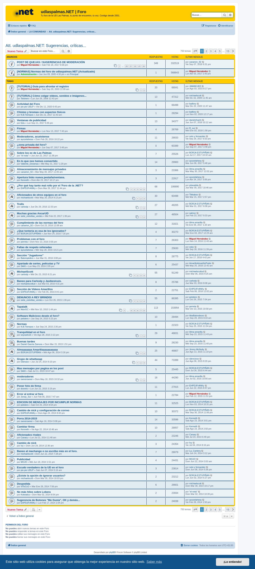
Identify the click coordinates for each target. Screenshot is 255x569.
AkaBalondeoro (196, 315)
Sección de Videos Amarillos (35, 289)
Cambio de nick (26, 442)
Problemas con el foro (31, 239)
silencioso (194, 359)
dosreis (24, 388)
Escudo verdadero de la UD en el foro (40, 467)
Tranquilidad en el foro (31, 332)
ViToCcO (25, 486)
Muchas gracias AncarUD (33, 213)
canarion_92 (195, 62)
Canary (24, 437)
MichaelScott (25, 271)
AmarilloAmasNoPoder (200, 263)
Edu (23, 123)
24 (144, 66)
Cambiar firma (26, 426)
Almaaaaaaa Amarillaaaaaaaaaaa (37, 349)
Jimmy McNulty (196, 349)
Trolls (20, 204)
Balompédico (27, 258)
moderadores (25, 376)
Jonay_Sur (26, 397)
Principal (74, 74)
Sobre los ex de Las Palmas (34, 152)
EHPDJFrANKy (28, 188)
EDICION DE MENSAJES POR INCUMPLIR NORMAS (49, 402)
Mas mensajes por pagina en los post (40, 368)
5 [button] (220, 51)
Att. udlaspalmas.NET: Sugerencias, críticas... (46, 45)
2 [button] (206, 51)
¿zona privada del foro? (32, 144)
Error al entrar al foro (30, 394)
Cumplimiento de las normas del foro (40, 222)
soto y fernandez (197, 136)
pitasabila (193, 185)
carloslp (24, 207)
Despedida (23, 483)
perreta (24, 242)
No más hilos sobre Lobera (34, 491)
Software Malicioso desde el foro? (38, 315)
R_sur (192, 128)
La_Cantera (195, 451)
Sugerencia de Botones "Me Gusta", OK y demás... (48, 500)
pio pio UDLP (27, 106)
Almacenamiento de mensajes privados (41, 169)
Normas (22, 323)
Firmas (21, 128)
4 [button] (215, 51)
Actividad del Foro (28, 103)
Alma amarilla (196, 169)
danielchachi (195, 120)
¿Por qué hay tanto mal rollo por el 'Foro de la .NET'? (50, 185)
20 (127, 66)
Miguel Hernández (30, 65)
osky (191, 247)
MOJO (24, 462)
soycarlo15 (26, 335)
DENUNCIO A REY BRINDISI (34, 297)
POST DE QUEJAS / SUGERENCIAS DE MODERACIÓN (51, 62)
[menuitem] (32, 25)
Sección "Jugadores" (30, 255)
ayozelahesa (27, 139)
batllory (192, 103)
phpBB (112, 552)
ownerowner (27, 379)
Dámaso (25, 361)
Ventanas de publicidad (31, 120)
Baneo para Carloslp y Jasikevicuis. (39, 281)
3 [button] (211, 51)
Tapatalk (22, 306)
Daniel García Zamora (31, 344)
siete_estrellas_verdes (31, 216)
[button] (195, 51)
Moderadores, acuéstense (33, 136)
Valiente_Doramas (30, 164)
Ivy (22, 445)
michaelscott (195, 95)
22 (135, 66)
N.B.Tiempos (27, 115)
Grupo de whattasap (29, 359)
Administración (29, 74)
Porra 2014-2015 (27, 418)
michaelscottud (196, 271)
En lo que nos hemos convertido (37, 161)
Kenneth (25, 180)
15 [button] (227, 51)
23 (139, 66)
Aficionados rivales (29, 434)
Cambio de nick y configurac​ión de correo (43, 410)
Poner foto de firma (29, 385)
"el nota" (25, 155)
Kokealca (25, 494)
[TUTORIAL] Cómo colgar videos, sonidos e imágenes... (51, 95)
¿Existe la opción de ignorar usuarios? (41, 475)
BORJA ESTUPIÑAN (199, 152)
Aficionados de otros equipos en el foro (41, 194)
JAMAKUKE (195, 86)
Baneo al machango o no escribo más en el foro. (47, 451)
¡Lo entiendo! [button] (233, 561)
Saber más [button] (154, 561)
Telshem (25, 98)
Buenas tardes (26, 341)
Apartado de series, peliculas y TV (38, 263)
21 (131, 66)
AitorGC (24, 309)
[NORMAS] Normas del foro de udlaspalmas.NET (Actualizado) (56, 71)
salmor (192, 213)
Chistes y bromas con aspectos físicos (41, 112)
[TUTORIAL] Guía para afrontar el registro (43, 86)
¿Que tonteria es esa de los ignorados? (41, 230)
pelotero (193, 297)
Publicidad (23, 459)
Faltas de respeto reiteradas (34, 247)
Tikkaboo (193, 194)
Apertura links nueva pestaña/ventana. (41, 177)
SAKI (23, 266)
